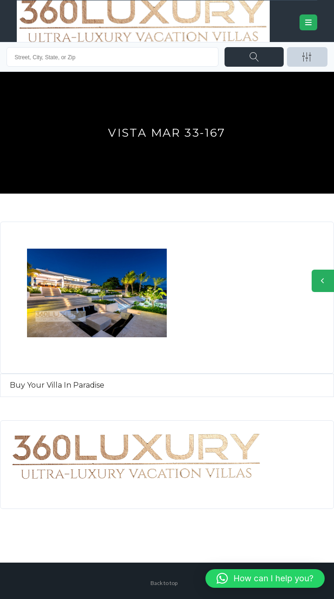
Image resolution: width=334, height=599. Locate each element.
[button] (265, 578)
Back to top (163, 582)
